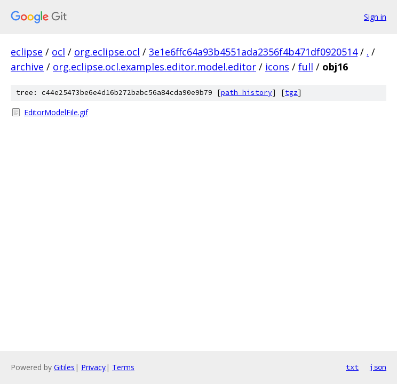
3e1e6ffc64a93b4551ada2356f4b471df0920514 (253, 51)
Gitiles (64, 367)
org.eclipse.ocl (107, 51)
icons (277, 66)
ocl (58, 51)
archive (27, 66)
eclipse (27, 51)
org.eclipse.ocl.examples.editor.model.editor (154, 66)
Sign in (375, 17)
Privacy (93, 367)
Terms (123, 367)
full (305, 66)
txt (352, 367)
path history (246, 92)
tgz (291, 92)
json (377, 367)
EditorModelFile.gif (56, 112)
